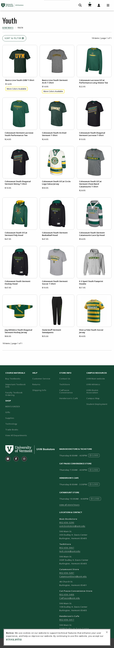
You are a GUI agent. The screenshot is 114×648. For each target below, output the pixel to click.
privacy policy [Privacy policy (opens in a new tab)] (14, 639)
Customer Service (41, 378)
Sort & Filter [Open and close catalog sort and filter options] (14, 38)
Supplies (9, 418)
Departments (7, 28)
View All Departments (16, 435)
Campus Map (98, 398)
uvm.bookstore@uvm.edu (72, 526)
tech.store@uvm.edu (69, 551)
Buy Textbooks (12, 378)
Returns (36, 384)
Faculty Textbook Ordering (14, 393)
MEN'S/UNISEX (12, 406)
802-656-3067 (66, 547)
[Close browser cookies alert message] (107, 632)
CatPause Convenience (66, 391)
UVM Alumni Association (98, 391)
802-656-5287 (66, 573)
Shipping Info (39, 390)
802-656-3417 (66, 619)
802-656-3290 (66, 522)
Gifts (7, 412)
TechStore (64, 384)
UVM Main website (98, 378)
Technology (11, 423)
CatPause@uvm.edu (69, 598)
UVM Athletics (98, 384)
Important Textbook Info (15, 385)
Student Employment (98, 404)
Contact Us (64, 378)
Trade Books (11, 429)
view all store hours (69, 504)
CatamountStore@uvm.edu (73, 576)
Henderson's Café (68, 398)
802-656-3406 (66, 594)
